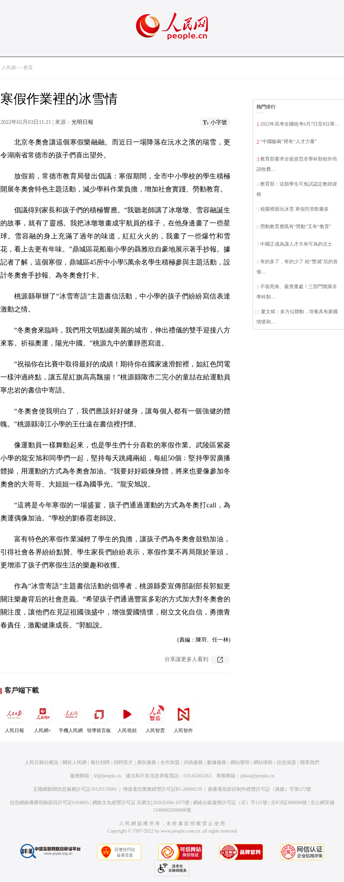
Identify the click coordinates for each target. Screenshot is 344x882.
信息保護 (286, 762)
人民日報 (14, 717)
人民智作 (183, 717)
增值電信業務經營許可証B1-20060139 (162, 789)
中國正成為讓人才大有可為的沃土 (296, 244)
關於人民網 (74, 762)
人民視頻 (127, 717)
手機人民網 (71, 717)
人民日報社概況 (41, 762)
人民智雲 (155, 717)
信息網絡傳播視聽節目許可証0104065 (49, 802)
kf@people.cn (107, 775)
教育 (28, 67)
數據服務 (216, 762)
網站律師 (263, 762)
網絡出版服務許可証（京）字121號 (230, 802)
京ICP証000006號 (289, 802)
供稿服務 (193, 762)
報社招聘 (100, 762)
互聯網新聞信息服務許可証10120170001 (75, 789)
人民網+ (43, 717)
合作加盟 (170, 762)
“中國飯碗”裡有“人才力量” (288, 141)
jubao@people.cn (257, 775)
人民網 (8, 67)
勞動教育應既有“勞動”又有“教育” (295, 226)
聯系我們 (309, 762)
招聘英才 (123, 762)
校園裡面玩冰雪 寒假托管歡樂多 (294, 209)
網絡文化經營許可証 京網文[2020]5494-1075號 (141, 802)
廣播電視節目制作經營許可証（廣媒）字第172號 (259, 789)
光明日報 (82, 122)
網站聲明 (240, 762)
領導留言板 (99, 717)
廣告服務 (146, 762)
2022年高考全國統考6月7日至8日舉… (300, 124)
